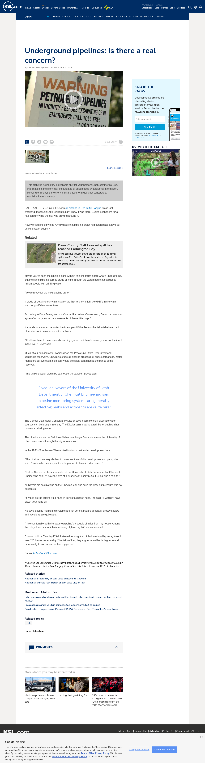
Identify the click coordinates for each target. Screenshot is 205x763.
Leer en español (115, 168)
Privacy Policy (102, 753)
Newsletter (140, 731)
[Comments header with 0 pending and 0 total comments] (74, 647)
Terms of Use (153, 135)
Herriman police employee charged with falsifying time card (40, 699)
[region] (102, 748)
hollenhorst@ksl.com (45, 553)
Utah (28, 623)
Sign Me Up (150, 127)
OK (201, 737)
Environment (147, 16)
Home (56, 16)
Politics (110, 16)
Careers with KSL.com (188, 731)
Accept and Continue (164, 749)
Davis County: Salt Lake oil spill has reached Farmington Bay (85, 247)
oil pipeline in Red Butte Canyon (83, 208)
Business (98, 16)
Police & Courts (82, 16)
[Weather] (109, 9)
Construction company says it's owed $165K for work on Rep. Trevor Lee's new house (72, 609)
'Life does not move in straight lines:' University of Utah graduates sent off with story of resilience (107, 700)
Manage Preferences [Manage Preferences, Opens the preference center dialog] (139, 749)
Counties (67, 16)
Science (133, 16)
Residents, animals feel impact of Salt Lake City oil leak (55, 582)
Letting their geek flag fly (73, 695)
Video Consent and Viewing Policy (69, 756)
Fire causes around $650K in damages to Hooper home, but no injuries (62, 605)
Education (121, 16)
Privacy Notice (139, 137)
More (160, 16)
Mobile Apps (125, 731)
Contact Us (168, 731)
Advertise (154, 731)
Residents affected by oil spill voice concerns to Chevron (55, 578)
